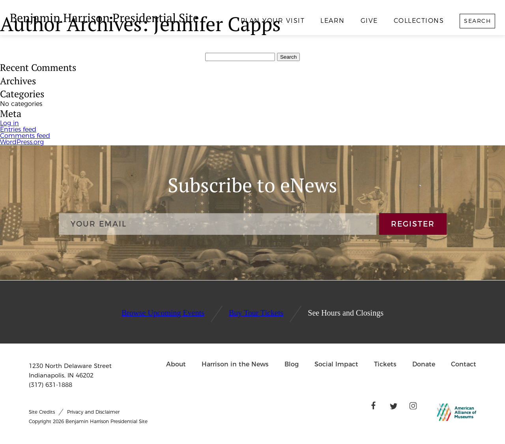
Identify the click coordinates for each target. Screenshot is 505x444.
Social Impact (336, 364)
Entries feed (18, 129)
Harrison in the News (235, 364)
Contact (463, 364)
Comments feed (25, 135)
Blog (291, 364)
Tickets (385, 364)
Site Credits (42, 412)
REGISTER (413, 224)
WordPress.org (22, 142)
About (176, 364)
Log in (9, 123)
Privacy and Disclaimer (93, 412)
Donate (423, 364)
